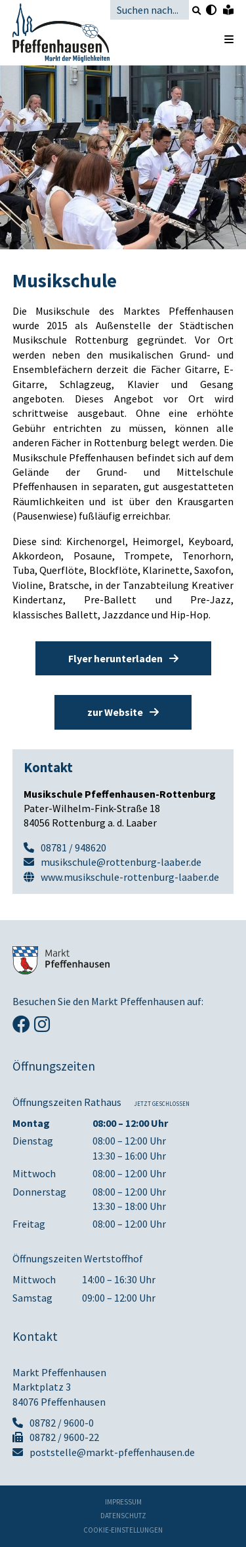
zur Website (123, 712)
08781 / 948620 (73, 847)
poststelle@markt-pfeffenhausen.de (103, 1452)
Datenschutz (123, 1516)
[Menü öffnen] (222, 39)
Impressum (123, 1502)
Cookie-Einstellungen (123, 1530)
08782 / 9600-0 (53, 1422)
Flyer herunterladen (123, 658)
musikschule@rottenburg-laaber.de (121, 861)
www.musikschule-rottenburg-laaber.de (130, 876)
